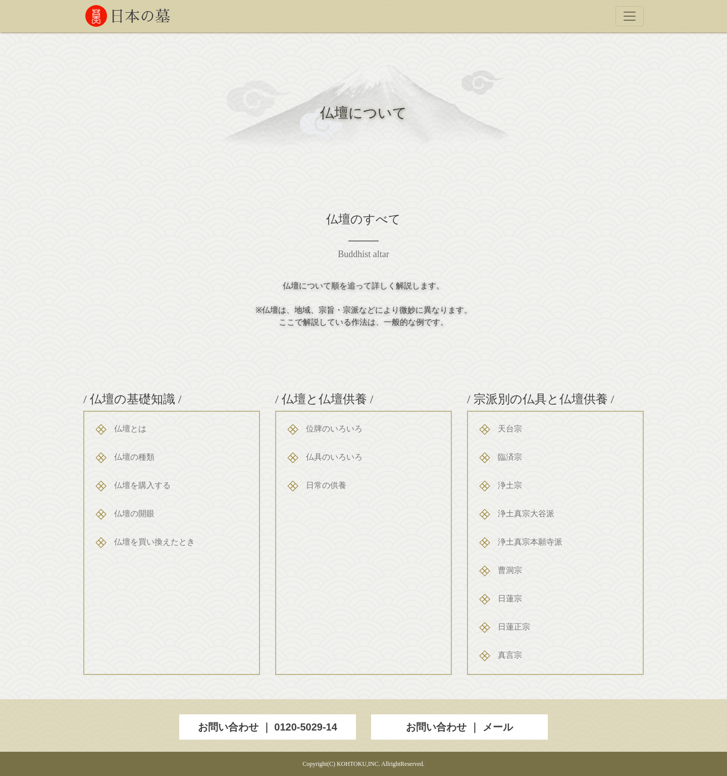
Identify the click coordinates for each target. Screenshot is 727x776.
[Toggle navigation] (629, 16)
